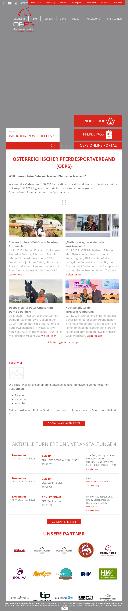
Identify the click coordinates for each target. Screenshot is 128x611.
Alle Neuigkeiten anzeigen (64, 226)
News (35, 18)
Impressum (70, 561)
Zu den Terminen (64, 405)
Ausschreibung (92, 353)
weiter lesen (16, 158)
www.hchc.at (91, 390)
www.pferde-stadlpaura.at (97, 365)
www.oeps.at (45, 594)
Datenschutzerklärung (77, 557)
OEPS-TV (24, 3)
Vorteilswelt (91, 2)
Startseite (19, 18)
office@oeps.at (46, 591)
